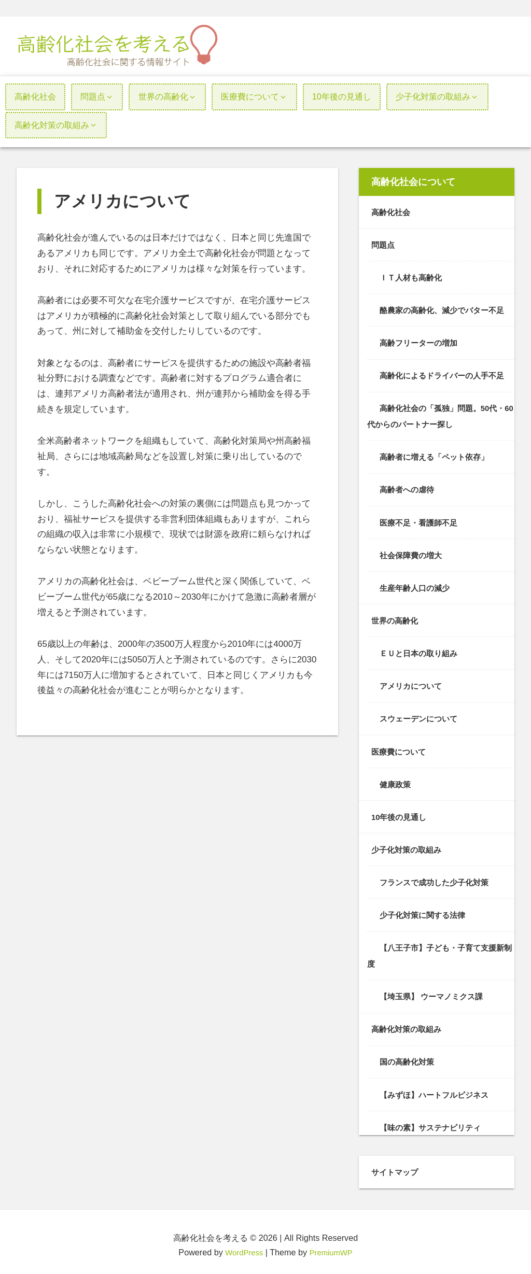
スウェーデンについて (421, 715)
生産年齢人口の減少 (417, 585)
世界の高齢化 (396, 617)
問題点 (383, 244)
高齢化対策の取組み (408, 1023)
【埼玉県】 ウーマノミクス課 (435, 991)
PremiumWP (332, 1246)
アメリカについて (413, 682)
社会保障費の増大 (413, 552)
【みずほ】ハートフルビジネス (438, 1088)
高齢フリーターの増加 (421, 342)
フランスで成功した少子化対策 (438, 878)
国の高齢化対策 (409, 1055)
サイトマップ (396, 1165)
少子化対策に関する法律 (425, 910)
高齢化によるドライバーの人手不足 (446, 374)
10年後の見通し (400, 812)
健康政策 (396, 780)
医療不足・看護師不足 (421, 520)
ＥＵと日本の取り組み (421, 650)
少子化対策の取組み (408, 845)
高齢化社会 (392, 212)
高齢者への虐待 (409, 487)
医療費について (400, 748)
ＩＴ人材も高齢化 (413, 276)
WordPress (242, 1246)
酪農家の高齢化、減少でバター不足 (446, 309)
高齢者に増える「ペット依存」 (438, 455)
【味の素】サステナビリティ (433, 1121)
